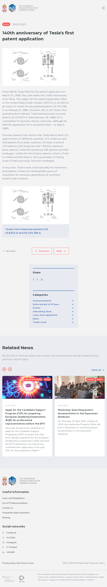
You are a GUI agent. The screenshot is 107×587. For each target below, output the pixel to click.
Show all (96, 370)
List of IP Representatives (14, 503)
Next (59, 251)
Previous (44, 251)
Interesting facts (42, 311)
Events (36, 308)
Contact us (7, 508)
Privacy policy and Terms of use (18, 563)
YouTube (8, 537)
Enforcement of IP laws (46, 304)
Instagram (9, 542)
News (36, 318)
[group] (27, 416)
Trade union (40, 322)
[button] (4, 369)
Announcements (42, 300)
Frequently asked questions (16, 512)
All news (10, 251)
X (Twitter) (9, 547)
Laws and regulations (45, 315)
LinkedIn (8, 552)
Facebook (9, 532)
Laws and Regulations (13, 498)
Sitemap (6, 517)
